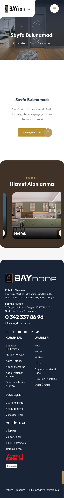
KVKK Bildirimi (14, 408)
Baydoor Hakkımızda (12, 347)
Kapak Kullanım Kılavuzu (14, 374)
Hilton (38, 363)
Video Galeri (13, 436)
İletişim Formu (14, 448)
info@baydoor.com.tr (17, 323)
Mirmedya (53, 490)
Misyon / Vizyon (15, 355)
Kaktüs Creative (36, 490)
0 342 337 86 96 (24, 317)
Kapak (38, 351)
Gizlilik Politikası (15, 402)
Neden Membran (15, 366)
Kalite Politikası (14, 360)
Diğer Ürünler (42, 384)
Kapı (37, 345)
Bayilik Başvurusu (16, 442)
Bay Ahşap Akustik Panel (45, 371)
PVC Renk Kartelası (46, 378)
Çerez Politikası (14, 414)
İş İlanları (11, 430)
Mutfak (22, 233)
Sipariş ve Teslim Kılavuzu (15, 383)
